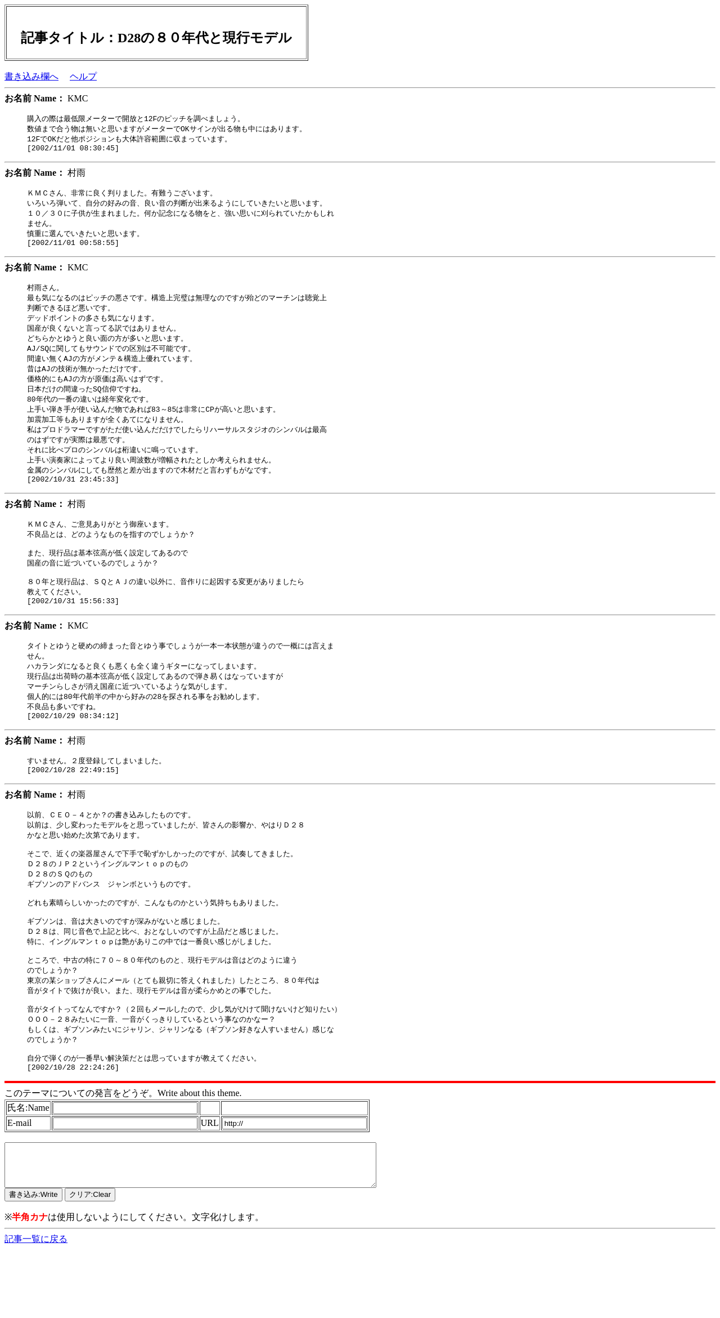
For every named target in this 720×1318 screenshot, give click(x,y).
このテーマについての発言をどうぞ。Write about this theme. (123, 1152)
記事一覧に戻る (36, 1307)
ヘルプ (83, 76)
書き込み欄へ (31, 76)
